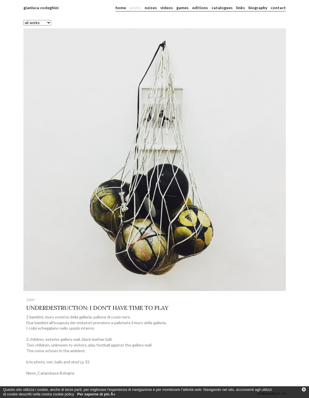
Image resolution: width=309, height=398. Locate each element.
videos (166, 7)
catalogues (222, 7)
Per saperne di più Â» (96, 395)
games (182, 7)
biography (257, 7)
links (240, 7)
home (120, 7)
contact (278, 7)
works (135, 7)
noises (151, 7)
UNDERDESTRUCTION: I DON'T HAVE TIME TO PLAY (97, 307)
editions (200, 7)
